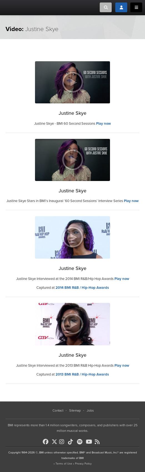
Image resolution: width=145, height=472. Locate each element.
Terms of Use (64, 463)
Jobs (90, 410)
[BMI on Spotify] (81, 442)
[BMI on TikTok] (72, 442)
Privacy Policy (83, 463)
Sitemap (75, 410)
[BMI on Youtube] (90, 442)
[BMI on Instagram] (63, 442)
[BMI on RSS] (98, 442)
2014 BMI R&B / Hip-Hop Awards (82, 287)
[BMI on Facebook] (47, 442)
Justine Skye (72, 113)
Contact (57, 410)
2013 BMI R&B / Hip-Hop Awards (82, 374)
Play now (103, 123)
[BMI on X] (55, 440)
